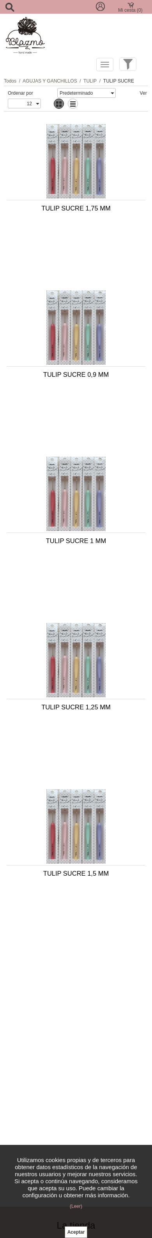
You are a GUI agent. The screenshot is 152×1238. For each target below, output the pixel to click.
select (111, 93)
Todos (10, 81)
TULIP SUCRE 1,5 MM (76, 873)
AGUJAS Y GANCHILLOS (50, 81)
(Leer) (76, 1206)
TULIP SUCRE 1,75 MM (76, 208)
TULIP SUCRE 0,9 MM (76, 374)
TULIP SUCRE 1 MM (76, 540)
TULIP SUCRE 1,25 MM (76, 707)
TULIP (90, 81)
